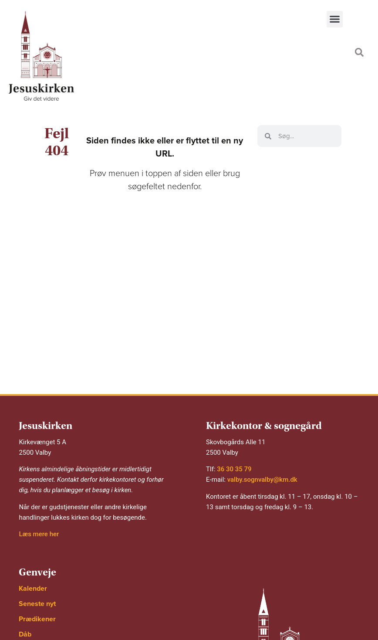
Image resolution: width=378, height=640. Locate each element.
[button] (335, 19)
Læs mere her (39, 534)
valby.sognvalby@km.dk (262, 479)
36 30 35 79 (234, 469)
